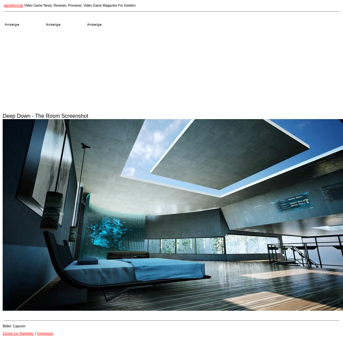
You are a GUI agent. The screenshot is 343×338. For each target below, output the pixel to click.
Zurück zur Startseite (18, 333)
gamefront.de (13, 5)
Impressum (45, 333)
